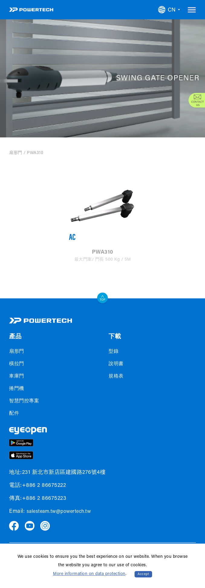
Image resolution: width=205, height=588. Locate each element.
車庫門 (16, 376)
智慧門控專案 (24, 401)
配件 (14, 413)
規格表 (116, 376)
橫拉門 (16, 363)
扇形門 (15, 153)
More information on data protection (89, 574)
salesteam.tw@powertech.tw (59, 511)
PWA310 (35, 153)
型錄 (114, 351)
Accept (143, 574)
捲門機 (16, 388)
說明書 (116, 363)
